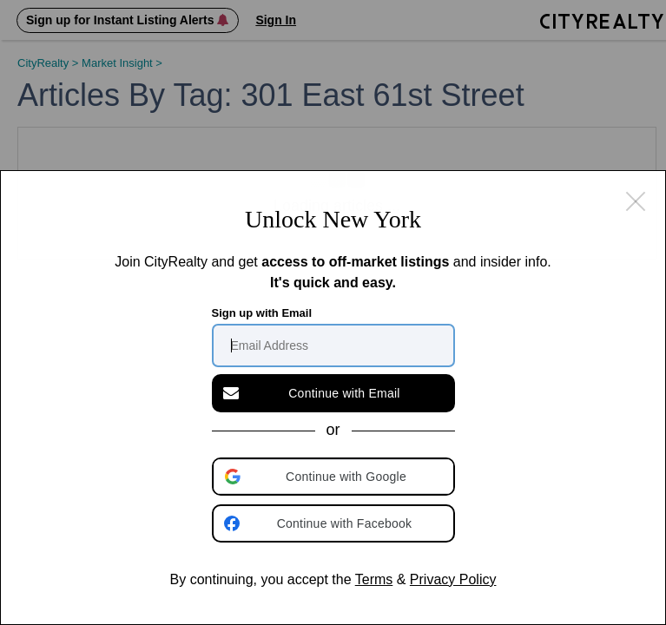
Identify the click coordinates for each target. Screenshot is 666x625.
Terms (374, 579)
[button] (335, 476)
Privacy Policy (453, 579)
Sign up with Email (262, 312)
